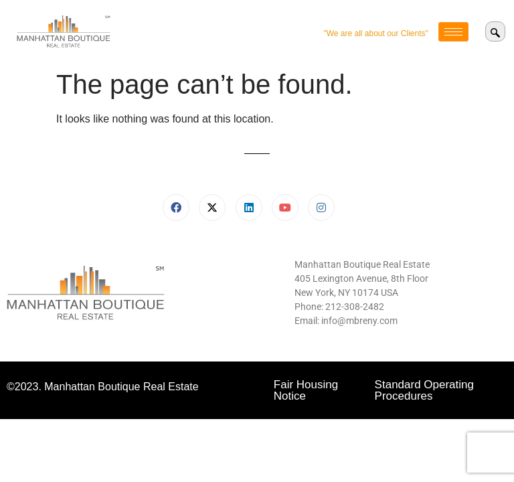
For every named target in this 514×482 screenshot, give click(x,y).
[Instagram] (321, 207)
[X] (212, 207)
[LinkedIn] (249, 207)
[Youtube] (285, 207)
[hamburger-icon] (453, 32)
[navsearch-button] (495, 31)
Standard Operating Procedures (424, 390)
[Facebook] (176, 207)
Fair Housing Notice (306, 390)
